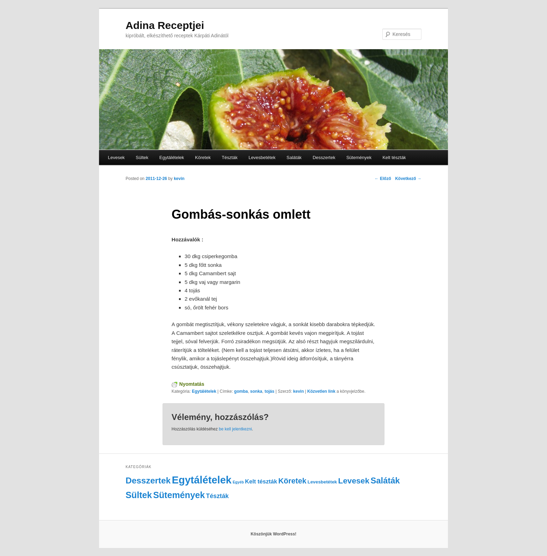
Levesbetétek (261, 157)
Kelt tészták (394, 157)
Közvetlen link (322, 391)
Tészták (230, 157)
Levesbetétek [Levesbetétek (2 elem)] (322, 481)
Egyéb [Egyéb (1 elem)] (238, 482)
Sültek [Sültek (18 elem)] (139, 495)
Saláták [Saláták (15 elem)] (385, 480)
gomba (241, 391)
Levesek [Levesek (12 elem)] (353, 480)
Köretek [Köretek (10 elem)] (292, 480)
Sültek (142, 157)
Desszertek (324, 157)
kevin (179, 178)
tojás (269, 391)
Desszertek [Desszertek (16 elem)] (148, 480)
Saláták (293, 157)
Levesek (116, 157)
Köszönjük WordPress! (273, 534)
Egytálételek (171, 157)
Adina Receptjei (165, 25)
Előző (383, 178)
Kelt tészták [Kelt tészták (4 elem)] (261, 481)
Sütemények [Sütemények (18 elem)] (179, 495)
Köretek (203, 157)
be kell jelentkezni (235, 429)
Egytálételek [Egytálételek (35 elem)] (201, 480)
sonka (256, 391)
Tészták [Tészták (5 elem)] (217, 496)
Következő (408, 178)
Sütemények (359, 157)
